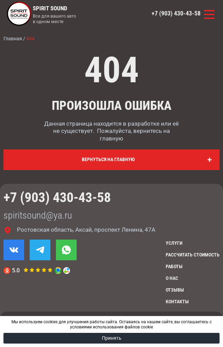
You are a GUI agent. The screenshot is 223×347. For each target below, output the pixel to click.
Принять (112, 338)
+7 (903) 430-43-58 (176, 13)
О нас (172, 278)
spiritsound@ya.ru (37, 215)
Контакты (177, 301)
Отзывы (175, 290)
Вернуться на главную (108, 159)
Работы (174, 266)
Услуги (174, 243)
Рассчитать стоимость (193, 254)
